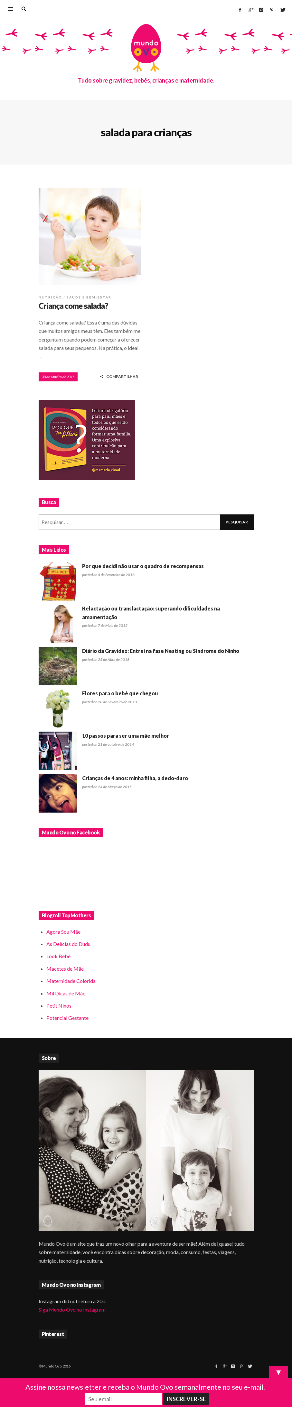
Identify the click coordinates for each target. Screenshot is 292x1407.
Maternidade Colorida (71, 981)
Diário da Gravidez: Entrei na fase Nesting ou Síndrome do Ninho (160, 651)
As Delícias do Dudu (68, 944)
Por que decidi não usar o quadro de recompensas (143, 566)
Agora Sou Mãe (63, 932)
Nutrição (50, 297)
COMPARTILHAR (118, 376)
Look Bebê (58, 956)
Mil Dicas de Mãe (65, 993)
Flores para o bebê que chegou (120, 693)
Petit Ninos (58, 1005)
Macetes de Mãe (65, 969)
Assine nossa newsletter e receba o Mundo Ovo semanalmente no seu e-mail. (145, 1387)
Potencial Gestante (67, 1018)
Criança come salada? (73, 305)
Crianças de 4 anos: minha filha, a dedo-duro (135, 778)
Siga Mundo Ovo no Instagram (72, 1309)
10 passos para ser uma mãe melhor (125, 736)
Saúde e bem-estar (89, 297)
